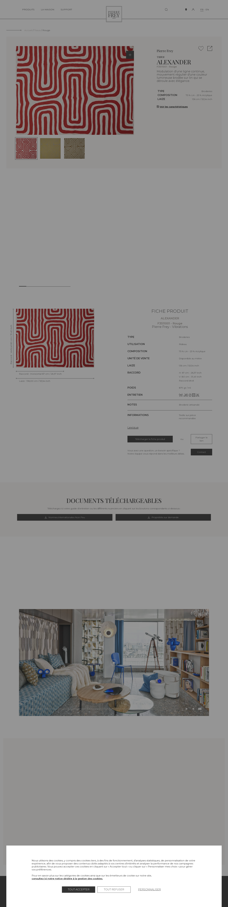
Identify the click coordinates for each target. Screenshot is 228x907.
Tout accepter (78, 889)
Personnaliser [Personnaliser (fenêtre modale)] (149, 889)
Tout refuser (114, 889)
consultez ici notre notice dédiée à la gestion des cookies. (67, 878)
